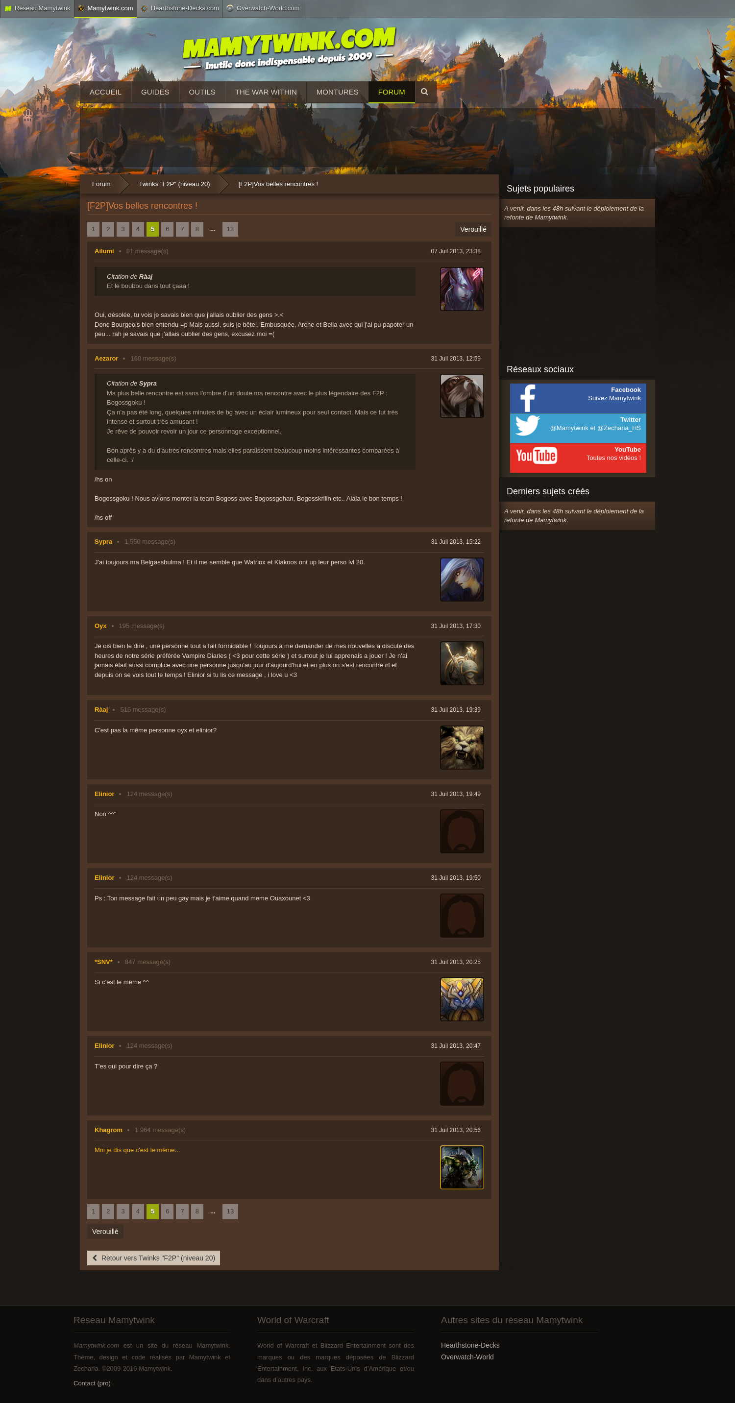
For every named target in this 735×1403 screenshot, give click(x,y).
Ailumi (104, 251)
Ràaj (101, 709)
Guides (155, 92)
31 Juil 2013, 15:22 (456, 541)
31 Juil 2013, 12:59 (456, 358)
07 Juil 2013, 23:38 (456, 251)
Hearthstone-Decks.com (180, 8)
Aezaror (106, 358)
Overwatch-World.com (262, 8)
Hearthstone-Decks (470, 1345)
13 (230, 229)
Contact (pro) (92, 1383)
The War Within (266, 92)
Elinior (104, 794)
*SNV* (104, 962)
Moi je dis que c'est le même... (137, 1150)
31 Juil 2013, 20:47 (456, 1045)
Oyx (101, 625)
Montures (338, 92)
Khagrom (108, 1130)
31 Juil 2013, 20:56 (456, 1130)
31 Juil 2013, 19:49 (456, 794)
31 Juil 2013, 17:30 (456, 626)
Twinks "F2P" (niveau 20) (174, 184)
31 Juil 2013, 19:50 (456, 877)
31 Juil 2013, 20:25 (456, 962)
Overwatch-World (467, 1357)
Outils (202, 92)
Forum (391, 92)
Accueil (106, 92)
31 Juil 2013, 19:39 (456, 709)
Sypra (103, 541)
